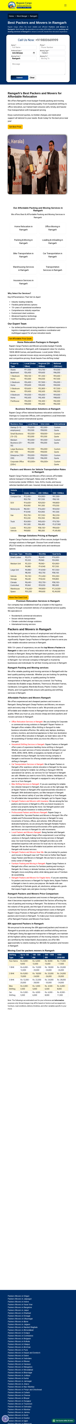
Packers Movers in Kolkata (19, 1341)
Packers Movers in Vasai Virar (20, 1304)
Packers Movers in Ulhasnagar (20, 1319)
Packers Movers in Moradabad (20, 1370)
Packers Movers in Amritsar (19, 1347)
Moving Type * (44, 51)
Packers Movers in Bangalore (20, 1307)
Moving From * (16, 56)
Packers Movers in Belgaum (19, 1338)
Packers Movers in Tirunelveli (20, 1404)
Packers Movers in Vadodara (19, 1358)
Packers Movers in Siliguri (18, 1296)
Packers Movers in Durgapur (19, 1401)
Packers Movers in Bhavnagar (20, 1373)
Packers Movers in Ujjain (18, 1421)
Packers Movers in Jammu (19, 1412)
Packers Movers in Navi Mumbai (21, 1387)
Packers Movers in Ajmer (18, 1321)
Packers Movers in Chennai (19, 1395)
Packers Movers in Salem (18, 1355)
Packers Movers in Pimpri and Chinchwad (25, 1390)
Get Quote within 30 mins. (63, 1421)
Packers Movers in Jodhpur (19, 1375)
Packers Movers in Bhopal (18, 1398)
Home (11, 16)
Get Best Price (15, 127)
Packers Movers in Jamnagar (20, 1381)
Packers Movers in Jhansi (18, 1384)
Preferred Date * (16, 51)
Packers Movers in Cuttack (19, 1392)
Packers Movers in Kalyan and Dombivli (24, 1353)
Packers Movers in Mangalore (20, 1367)
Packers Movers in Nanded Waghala (22, 1327)
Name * (13, 45)
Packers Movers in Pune (18, 1350)
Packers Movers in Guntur (18, 1378)
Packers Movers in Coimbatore (20, 1336)
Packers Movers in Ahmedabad (20, 1330)
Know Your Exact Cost (18, 597)
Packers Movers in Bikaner (19, 1361)
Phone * (42, 45)
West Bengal (22, 16)
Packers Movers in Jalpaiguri (20, 1299)
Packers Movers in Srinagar (19, 1316)
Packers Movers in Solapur (19, 1333)
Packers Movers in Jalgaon (19, 1324)
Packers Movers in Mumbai (19, 1409)
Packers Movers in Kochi (18, 1415)
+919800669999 (46, 40)
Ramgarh (18, 633)
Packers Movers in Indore (18, 1302)
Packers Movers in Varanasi (19, 1364)
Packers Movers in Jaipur (18, 1310)
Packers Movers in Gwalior (19, 1418)
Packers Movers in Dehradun (19, 1407)
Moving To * (44, 56)
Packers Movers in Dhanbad (19, 1313)
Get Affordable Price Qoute (20, 339)
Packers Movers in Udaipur (19, 1344)
